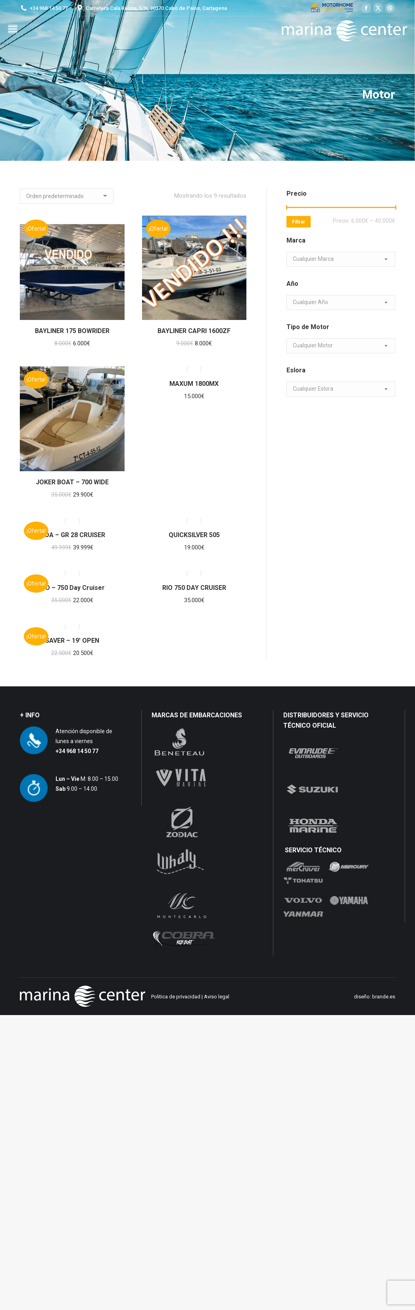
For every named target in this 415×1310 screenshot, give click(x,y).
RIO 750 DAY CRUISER (194, 587)
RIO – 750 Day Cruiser (72, 587)
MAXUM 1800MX (194, 383)
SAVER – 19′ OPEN (72, 640)
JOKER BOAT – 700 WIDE (72, 482)
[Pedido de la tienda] (66, 196)
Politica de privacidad (175, 997)
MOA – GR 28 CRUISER (72, 535)
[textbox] (313, 259)
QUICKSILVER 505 (194, 535)
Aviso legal (216, 997)
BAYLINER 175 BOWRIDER (72, 331)
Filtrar (298, 222)
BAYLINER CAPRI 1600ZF (194, 331)
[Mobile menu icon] (12, 29)
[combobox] (340, 259)
